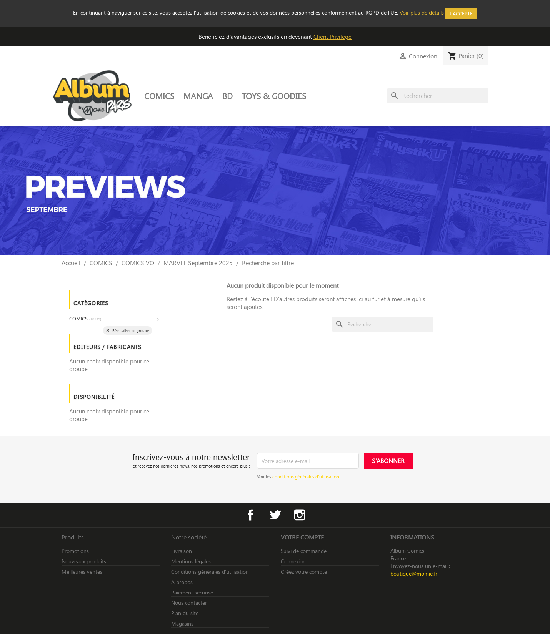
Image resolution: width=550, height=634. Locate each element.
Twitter (275, 515)
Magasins (182, 623)
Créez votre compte (304, 571)
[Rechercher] (437, 95)
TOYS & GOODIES (274, 95)
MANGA (198, 95)
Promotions (75, 550)
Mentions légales (191, 561)
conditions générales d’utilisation (305, 476)
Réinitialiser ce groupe (130, 330)
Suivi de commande (304, 550)
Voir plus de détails (422, 12)
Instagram (299, 515)
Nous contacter (189, 602)
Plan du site (184, 613)
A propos (182, 582)
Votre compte (302, 537)
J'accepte (461, 13)
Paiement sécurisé (192, 592)
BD (227, 95)
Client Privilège (332, 36)
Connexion (293, 561)
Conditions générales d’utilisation (210, 571)
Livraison (181, 550)
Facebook (250, 515)
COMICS (159, 95)
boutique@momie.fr (413, 573)
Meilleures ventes (82, 571)
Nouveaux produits (84, 561)
